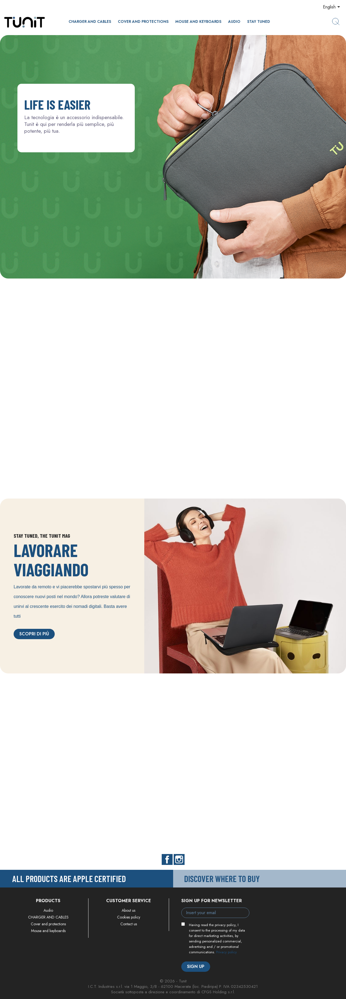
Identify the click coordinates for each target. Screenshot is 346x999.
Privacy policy (226, 952)
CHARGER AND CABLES (90, 21)
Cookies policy (128, 917)
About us (128, 910)
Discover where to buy (222, 878)
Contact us (128, 924)
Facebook (167, 859)
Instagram (179, 859)
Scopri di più (34, 634)
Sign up (195, 966)
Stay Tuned (258, 21)
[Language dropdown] (332, 7)
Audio (234, 21)
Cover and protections (143, 21)
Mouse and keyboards (198, 21)
